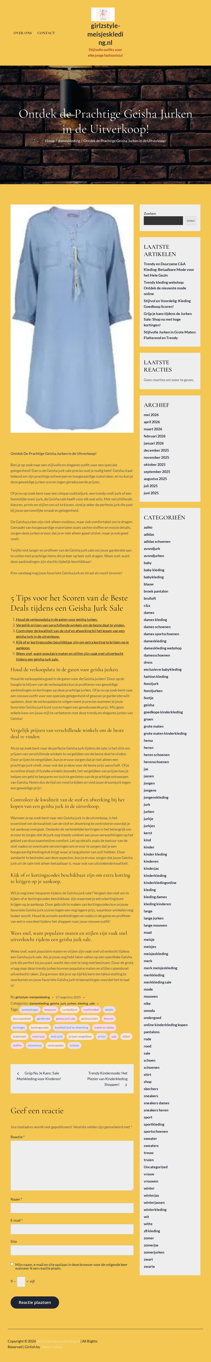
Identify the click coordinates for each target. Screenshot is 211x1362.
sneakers (151, 1093)
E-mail (17, 1217)
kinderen (151, 858)
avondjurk (152, 546)
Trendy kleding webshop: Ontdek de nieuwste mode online (165, 285)
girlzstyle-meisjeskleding (32, 994)
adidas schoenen (157, 539)
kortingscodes (40, 1025)
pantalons (152, 1029)
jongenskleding (156, 794)
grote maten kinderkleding (165, 730)
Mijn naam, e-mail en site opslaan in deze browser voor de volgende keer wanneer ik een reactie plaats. (71, 1263)
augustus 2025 (155, 476)
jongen (149, 780)
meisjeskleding (156, 951)
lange (148, 908)
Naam (16, 1196)
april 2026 (152, 419)
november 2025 (156, 454)
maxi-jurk (38, 1034)
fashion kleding (156, 674)
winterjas (151, 1192)
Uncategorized (156, 1164)
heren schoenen (157, 752)
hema (148, 738)
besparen (50, 1007)
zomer (149, 1235)
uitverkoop (35, 1043)
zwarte (149, 1263)
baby (148, 560)
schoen (149, 1057)
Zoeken (150, 211)
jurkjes (149, 823)
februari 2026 (155, 433)
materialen (19, 1034)
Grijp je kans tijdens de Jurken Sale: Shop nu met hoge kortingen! (168, 317)
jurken (71, 1001)
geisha (54, 1001)
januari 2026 (154, 440)
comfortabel (91, 1007)
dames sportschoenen (161, 631)
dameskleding (39, 1001)
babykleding (154, 574)
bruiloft (150, 595)
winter (149, 1185)
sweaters (151, 1143)
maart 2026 (153, 426)
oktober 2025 (155, 462)
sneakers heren (156, 1107)
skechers (151, 1086)
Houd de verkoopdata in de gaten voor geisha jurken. (57, 616)
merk (148, 958)
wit (146, 1214)
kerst (148, 830)
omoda (149, 1008)
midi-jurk (57, 1034)
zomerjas (151, 1242)
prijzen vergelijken (80, 1034)
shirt (147, 1072)
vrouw (149, 1171)
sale (92, 1001)
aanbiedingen (30, 1007)
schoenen (151, 1064)
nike (147, 1001)
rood (147, 1043)
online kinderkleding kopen (166, 1022)
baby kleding (154, 567)
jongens (150, 787)
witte (148, 1221)
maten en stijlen (104, 1025)
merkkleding (154, 972)
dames (149, 610)
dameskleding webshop (163, 645)
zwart (148, 1256)
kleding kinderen (157, 901)
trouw (149, 1150)
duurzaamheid (22, 1016)
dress (148, 659)
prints (101, 1034)
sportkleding (154, 1121)
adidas (149, 531)
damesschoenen (157, 652)
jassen (149, 773)
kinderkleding (155, 873)
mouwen (151, 993)
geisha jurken (89, 1016)
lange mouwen (155, 922)
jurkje (148, 816)
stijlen (126, 1034)
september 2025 (157, 469)
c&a (147, 602)
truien (149, 1157)
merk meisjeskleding (160, 965)
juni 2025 (151, 490)
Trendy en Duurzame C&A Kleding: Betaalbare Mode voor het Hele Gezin (169, 267)
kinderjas (151, 865)
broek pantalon (156, 588)
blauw (149, 581)
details (109, 1007)
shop (147, 1079)
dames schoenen (157, 624)
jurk (63, 1001)
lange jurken (153, 915)
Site (14, 1239)
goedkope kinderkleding (163, 709)
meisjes (150, 944)
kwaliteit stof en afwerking (71, 1025)
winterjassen (154, 1200)
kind (147, 837)
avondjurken (154, 553)
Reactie (18, 1134)
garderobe (43, 1016)
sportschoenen (156, 1128)
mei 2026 (151, 412)
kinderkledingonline (160, 880)
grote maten (153, 723)
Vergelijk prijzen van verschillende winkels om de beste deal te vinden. (70, 622)
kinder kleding (155, 851)
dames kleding (155, 617)
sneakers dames (156, 1100)
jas (146, 766)
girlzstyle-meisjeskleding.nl (105, 33)
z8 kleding (152, 1228)
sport (148, 1114)
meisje (149, 937)
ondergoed (152, 1015)
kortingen (19, 1025)
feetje (149, 695)
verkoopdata (56, 1043)
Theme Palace (52, 1344)
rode (147, 1036)
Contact (46, 31)
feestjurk (151, 681)
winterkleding (155, 1207)
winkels (74, 1043)
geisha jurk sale (65, 1016)
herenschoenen (156, 759)
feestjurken (153, 688)
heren (148, 745)
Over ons (23, 31)
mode (148, 986)
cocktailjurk (69, 1007)
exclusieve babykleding (163, 666)
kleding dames (155, 894)
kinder (149, 844)
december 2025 (156, 447)
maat (148, 929)
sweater (150, 1136)
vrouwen (151, 1178)
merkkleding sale (157, 979)
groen (148, 716)
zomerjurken (154, 1249)
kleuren (109, 1016)
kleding (83, 1001)
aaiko (148, 524)
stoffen (17, 1043)
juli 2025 (151, 483)
